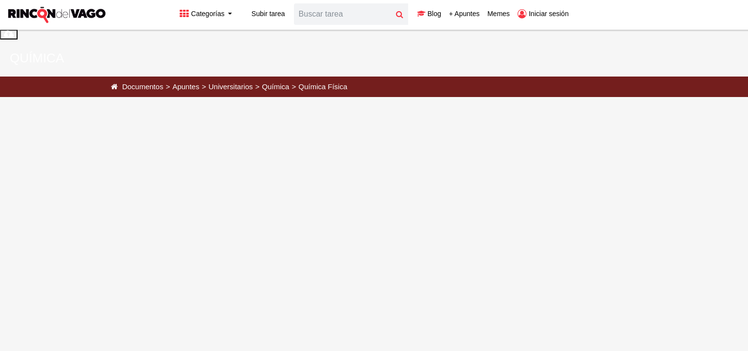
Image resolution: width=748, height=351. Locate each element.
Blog (429, 14)
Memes (498, 14)
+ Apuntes (464, 14)
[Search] (343, 14)
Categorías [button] (203, 14)
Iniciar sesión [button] (543, 14)
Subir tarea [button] (262, 14)
